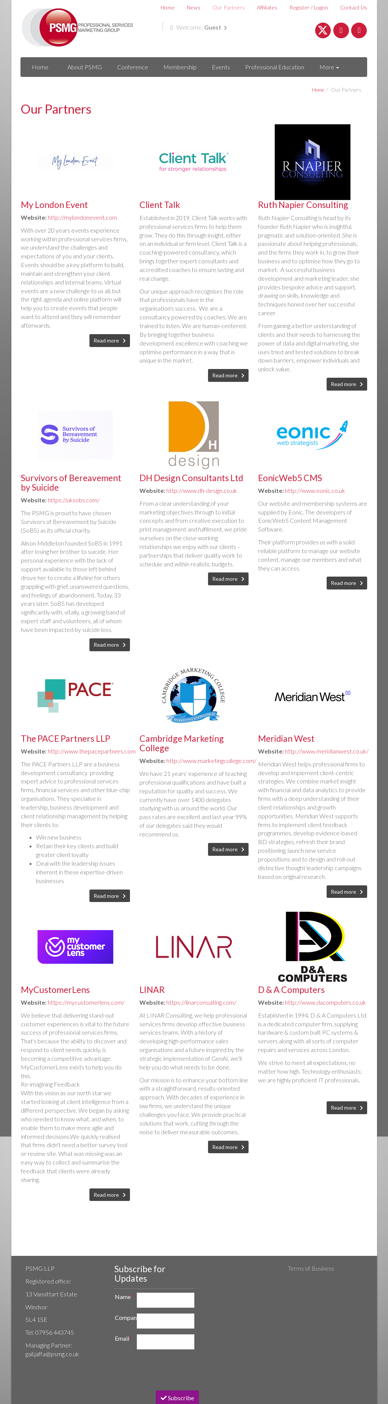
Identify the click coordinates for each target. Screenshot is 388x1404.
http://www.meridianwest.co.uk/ (327, 751)
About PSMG (84, 66)
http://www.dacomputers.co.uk (325, 1002)
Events (221, 66)
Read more (107, 340)
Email (123, 1338)
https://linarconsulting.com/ (201, 1002)
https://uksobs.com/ (74, 499)
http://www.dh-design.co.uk (201, 490)
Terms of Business (311, 1268)
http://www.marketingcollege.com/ (211, 760)
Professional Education (274, 66)
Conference (132, 66)
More (329, 66)
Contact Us (353, 7)
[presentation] (167, 1370)
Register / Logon (308, 7)
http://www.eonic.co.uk (315, 490)
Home (168, 7)
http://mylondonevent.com (82, 217)
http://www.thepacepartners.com (92, 751)
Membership (180, 66)
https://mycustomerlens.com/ (86, 1002)
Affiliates (267, 7)
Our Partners (229, 7)
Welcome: (199, 27)
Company (123, 1317)
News (193, 7)
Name (123, 1296)
